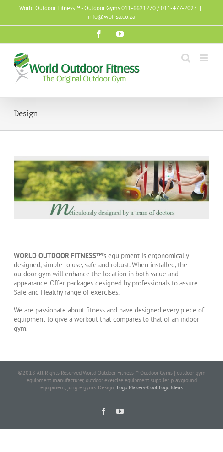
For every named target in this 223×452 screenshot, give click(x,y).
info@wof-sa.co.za (111, 17)
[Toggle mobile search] (185, 58)
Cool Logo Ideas (165, 387)
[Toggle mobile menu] (204, 58)
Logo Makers (131, 387)
